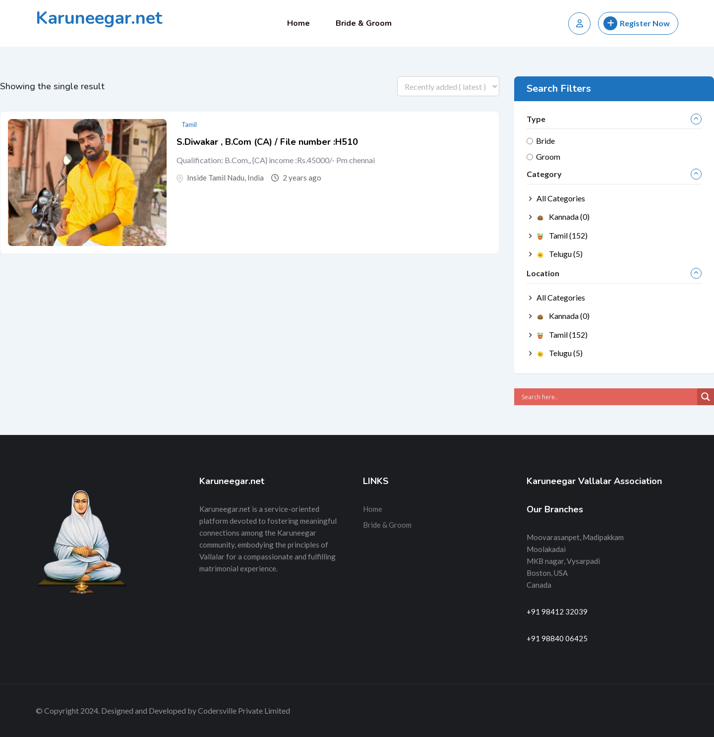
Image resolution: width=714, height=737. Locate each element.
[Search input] (608, 396)
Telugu (559, 253)
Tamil (189, 124)
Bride (545, 140)
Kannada (563, 216)
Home (298, 23)
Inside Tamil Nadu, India (225, 177)
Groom (548, 156)
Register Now (636, 23)
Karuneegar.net (99, 18)
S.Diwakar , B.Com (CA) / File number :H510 (267, 142)
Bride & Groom (364, 23)
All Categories (560, 198)
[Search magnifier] (705, 396)
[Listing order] (448, 86)
